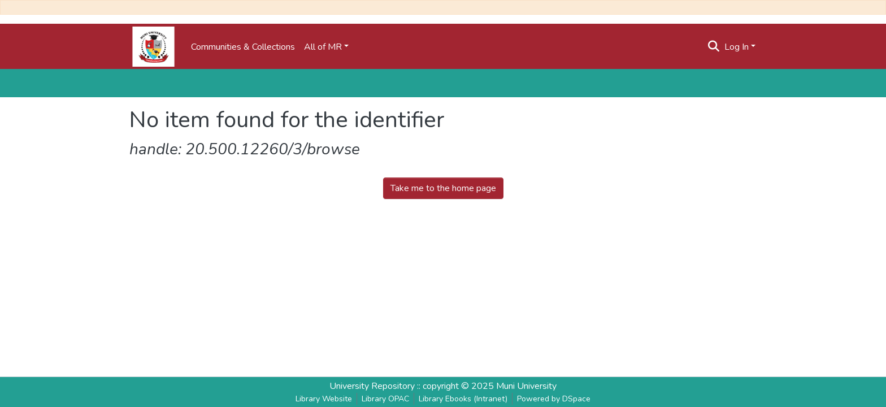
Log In (736, 47)
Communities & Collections (243, 47)
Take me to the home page (443, 188)
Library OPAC (385, 398)
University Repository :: (376, 386)
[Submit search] (714, 47)
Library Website (324, 398)
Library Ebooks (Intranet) (463, 398)
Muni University (526, 386)
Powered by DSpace (553, 398)
